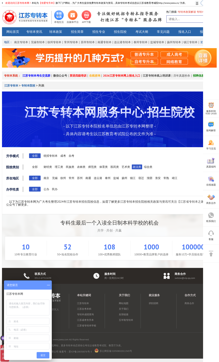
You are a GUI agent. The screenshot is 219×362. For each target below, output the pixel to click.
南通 (88, 178)
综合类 (148, 167)
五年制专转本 (126, 319)
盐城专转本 (157, 42)
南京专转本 (21, 42)
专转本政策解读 (187, 12)
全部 (35, 156)
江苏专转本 (11, 85)
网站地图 (123, 303)
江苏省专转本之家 (192, 201)
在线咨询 (94, 75)
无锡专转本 (38, 42)
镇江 (133, 178)
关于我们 (123, 308)
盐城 (116, 178)
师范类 (92, 167)
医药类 (114, 167)
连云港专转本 (122, 42)
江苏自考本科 (84, 308)
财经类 (48, 167)
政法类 (137, 167)
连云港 (98, 178)
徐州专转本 (54, 42)
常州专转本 (71, 42)
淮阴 (149, 178)
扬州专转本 (174, 42)
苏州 (80, 178)
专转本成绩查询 (85, 314)
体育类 (103, 167)
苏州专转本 (88, 42)
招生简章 (77, 32)
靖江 (174, 178)
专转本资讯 (34, 32)
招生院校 (120, 32)
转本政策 (55, 32)
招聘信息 (198, 75)
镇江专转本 (190, 42)
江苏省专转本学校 (86, 325)
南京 (46, 178)
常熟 (166, 178)
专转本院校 (28, 85)
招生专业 (98, 32)
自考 (71, 156)
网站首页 (12, 32)
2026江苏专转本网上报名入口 (121, 75)
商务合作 (189, 303)
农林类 (81, 167)
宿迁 (141, 178)
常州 (71, 178)
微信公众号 (60, 75)
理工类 (59, 167)
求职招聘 (153, 303)
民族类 (70, 167)
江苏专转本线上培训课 (157, 75)
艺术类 (126, 167)
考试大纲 (141, 32)
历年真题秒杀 (181, 75)
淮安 (158, 178)
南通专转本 (104, 42)
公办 (46, 189)
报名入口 (184, 32)
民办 (55, 189)
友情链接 (123, 314)
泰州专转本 (141, 42)
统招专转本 (51, 156)
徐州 (63, 178)
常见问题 (163, 32)
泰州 (107, 178)
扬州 (124, 178)
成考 (63, 156)
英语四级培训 (78, 75)
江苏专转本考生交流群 (36, 75)
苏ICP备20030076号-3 (80, 351)
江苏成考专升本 (85, 319)
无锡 (55, 178)
